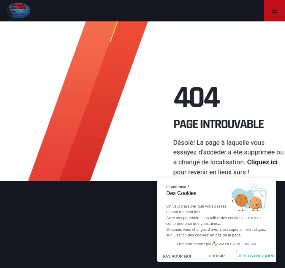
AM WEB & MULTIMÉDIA (237, 244)
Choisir (217, 256)
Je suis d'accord (256, 256)
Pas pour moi (177, 256)
